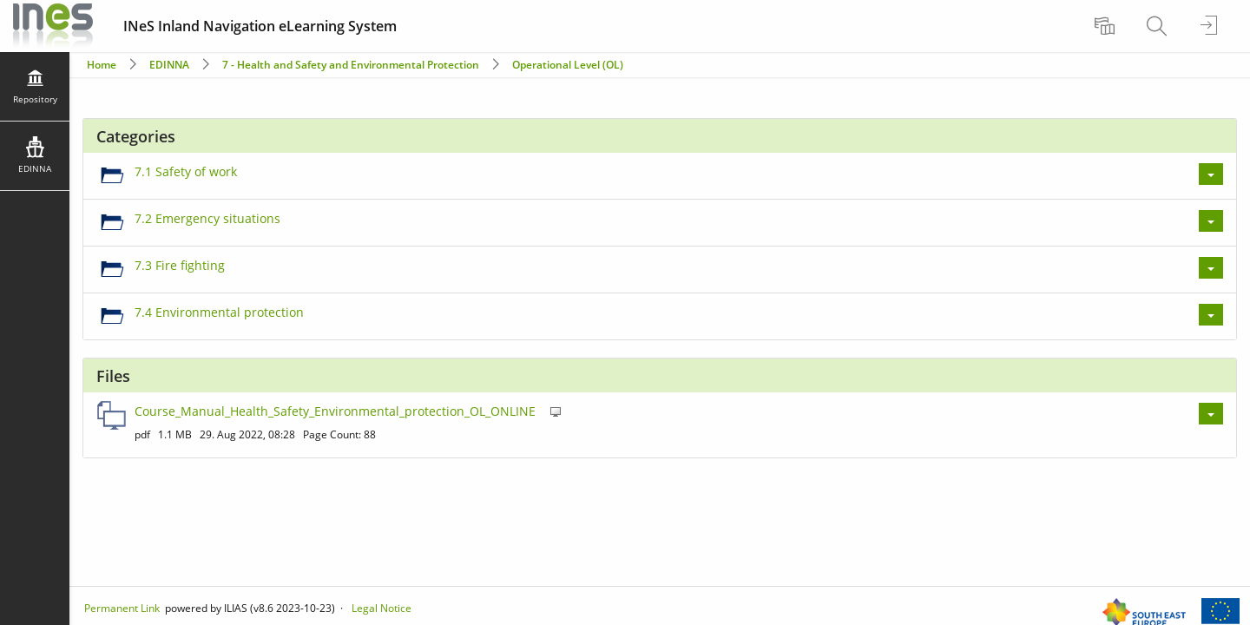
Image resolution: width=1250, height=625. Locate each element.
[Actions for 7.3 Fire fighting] (1211, 268)
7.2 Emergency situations (207, 218)
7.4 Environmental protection (219, 312)
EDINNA (169, 64)
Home (101, 64)
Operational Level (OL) (567, 64)
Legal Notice (381, 608)
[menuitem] (1107, 26)
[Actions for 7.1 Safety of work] (1211, 174)
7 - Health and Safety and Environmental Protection (352, 64)
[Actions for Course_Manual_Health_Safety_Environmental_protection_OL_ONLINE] (1211, 413)
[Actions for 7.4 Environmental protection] (1211, 315)
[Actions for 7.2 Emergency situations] (1211, 221)
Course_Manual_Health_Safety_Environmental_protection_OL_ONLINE (335, 411)
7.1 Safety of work (186, 171)
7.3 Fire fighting (180, 265)
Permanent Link (122, 608)
